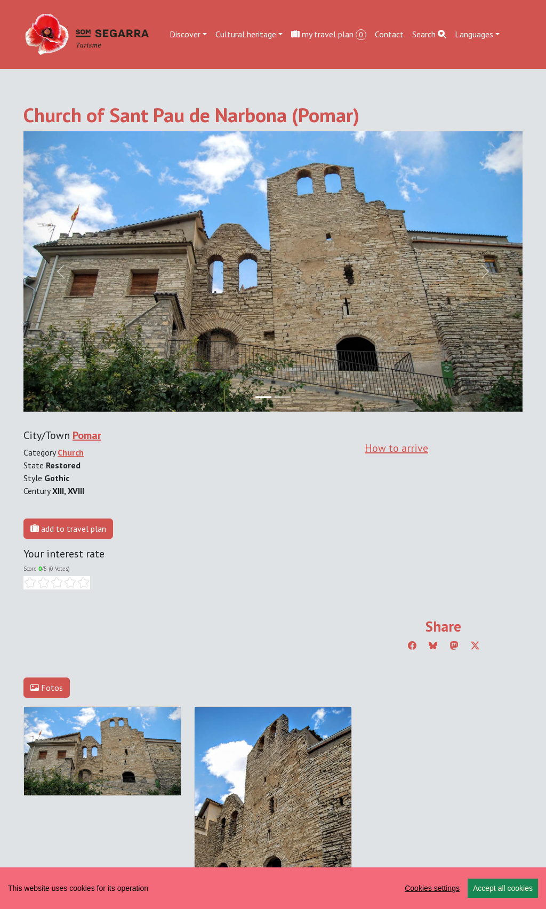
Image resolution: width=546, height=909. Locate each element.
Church (71, 452)
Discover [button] (185, 34)
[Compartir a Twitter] (475, 645)
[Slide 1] (283, 397)
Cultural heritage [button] (245, 34)
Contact (389, 34)
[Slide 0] (263, 397)
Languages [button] (474, 34)
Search (429, 34)
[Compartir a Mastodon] (454, 645)
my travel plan (328, 34)
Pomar (87, 435)
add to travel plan (68, 528)
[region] (273, 888)
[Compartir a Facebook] (412, 645)
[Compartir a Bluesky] (433, 645)
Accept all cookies (503, 888)
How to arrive (396, 448)
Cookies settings (432, 888)
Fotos (46, 687)
